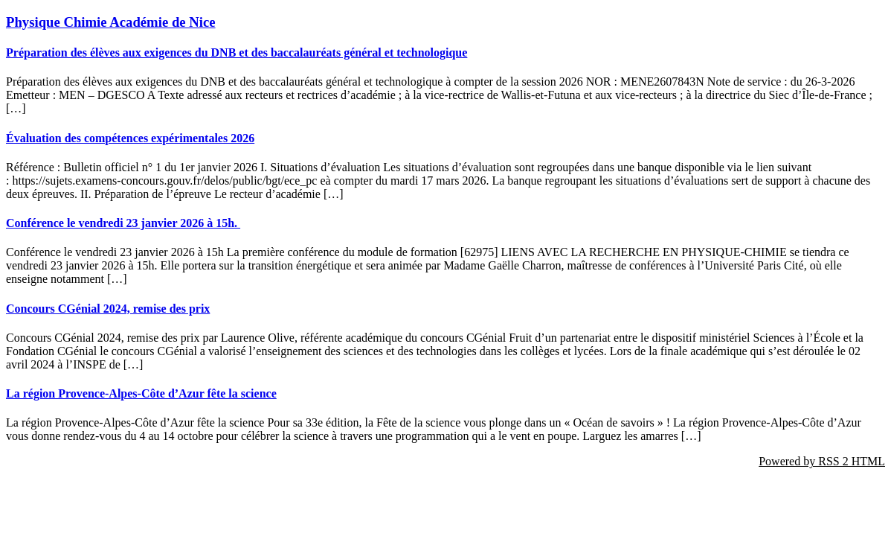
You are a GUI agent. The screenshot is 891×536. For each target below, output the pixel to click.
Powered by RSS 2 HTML (822, 461)
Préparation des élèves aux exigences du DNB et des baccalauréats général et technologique (236, 52)
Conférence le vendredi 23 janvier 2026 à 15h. (123, 223)
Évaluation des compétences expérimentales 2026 (130, 138)
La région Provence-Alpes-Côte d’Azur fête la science (141, 393)
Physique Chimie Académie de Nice (111, 22)
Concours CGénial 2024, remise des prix (108, 308)
